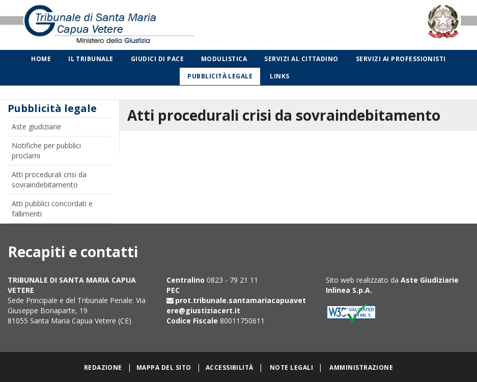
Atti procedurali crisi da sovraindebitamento (49, 179)
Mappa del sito (163, 367)
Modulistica (224, 58)
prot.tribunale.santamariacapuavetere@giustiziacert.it (236, 305)
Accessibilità (230, 367)
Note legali (291, 367)
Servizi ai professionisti (401, 58)
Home (41, 58)
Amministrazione (361, 367)
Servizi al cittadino (301, 58)
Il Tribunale (91, 58)
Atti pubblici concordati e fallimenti (52, 209)
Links (279, 76)
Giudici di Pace (157, 58)
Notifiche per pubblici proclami (46, 150)
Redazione (103, 367)
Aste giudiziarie (36, 126)
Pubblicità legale (219, 76)
